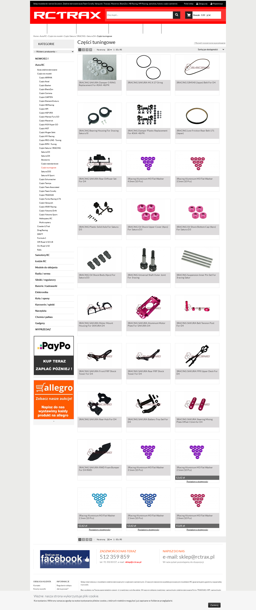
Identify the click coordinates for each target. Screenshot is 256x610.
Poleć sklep (188, 4)
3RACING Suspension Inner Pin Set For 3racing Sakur (196, 276)
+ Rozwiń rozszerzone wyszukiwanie (209, 43)
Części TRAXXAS (46, 195)
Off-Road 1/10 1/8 (45, 242)
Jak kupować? (62, 589)
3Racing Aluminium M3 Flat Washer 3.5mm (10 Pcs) (194, 180)
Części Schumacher (47, 179)
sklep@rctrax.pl (197, 557)
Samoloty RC (42, 255)
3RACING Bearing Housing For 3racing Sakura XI (99, 132)
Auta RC (43, 36)
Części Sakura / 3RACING (75, 36)
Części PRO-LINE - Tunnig (50, 140)
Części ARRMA (45, 77)
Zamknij (214, 605)
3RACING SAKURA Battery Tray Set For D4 (148, 421)
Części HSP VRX (46, 113)
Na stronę (101, 50)
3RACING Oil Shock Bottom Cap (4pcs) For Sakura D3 (196, 228)
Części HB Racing (46, 105)
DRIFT (40, 234)
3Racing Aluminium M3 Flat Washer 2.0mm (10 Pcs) (194, 517)
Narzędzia (40, 310)
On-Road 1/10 (43, 246)
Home (36, 36)
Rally (39, 250)
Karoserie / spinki (45, 304)
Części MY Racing (46, 136)
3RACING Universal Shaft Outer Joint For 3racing (147, 276)
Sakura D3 (45, 152)
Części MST (44, 128)
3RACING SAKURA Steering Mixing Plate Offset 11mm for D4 (194, 421)
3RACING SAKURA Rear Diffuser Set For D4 (97, 180)
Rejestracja (216, 4)
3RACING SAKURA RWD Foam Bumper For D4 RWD (99, 469)
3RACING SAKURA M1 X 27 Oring (145, 83)
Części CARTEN (46, 97)
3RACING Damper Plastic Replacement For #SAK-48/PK (147, 132)
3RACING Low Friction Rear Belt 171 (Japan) (195, 132)
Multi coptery (45, 222)
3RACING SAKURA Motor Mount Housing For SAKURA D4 (96, 324)
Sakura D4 (91, 36)
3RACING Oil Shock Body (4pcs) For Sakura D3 (97, 276)
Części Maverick (46, 121)
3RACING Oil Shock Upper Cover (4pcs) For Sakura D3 (148, 228)
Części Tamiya (45, 183)
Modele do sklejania (46, 267)
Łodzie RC (40, 261)
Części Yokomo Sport (48, 215)
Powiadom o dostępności (197, 482)
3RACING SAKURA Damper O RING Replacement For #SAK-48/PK (97, 84)
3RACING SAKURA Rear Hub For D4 (97, 419)
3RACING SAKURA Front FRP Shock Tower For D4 (97, 372)
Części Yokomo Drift (48, 211)
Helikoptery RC (45, 218)
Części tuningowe (48, 168)
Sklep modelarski (61, 28)
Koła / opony (42, 298)
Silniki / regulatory (45, 279)
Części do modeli (55, 36)
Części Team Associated (49, 187)
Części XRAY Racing (47, 207)
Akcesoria (45, 160)
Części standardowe (49, 164)
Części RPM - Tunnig (47, 144)
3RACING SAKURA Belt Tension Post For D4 (195, 324)
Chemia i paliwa (44, 317)
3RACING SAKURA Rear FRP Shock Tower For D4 (146, 372)
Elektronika (41, 292)
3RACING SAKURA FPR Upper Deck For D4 (197, 372)
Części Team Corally (47, 191)
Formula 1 (41, 238)
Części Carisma (45, 93)
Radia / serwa (42, 273)
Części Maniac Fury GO (49, 117)
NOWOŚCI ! (42, 58)
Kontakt (152, 28)
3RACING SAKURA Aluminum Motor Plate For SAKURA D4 (146, 324)
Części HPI (43, 109)
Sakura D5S (46, 171)
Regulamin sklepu (64, 585)
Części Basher (45, 85)
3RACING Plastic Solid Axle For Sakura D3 (98, 228)
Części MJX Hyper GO (48, 124)
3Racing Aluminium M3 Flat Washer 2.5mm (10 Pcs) (194, 469)
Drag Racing (42, 230)
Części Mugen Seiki (47, 132)
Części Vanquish (46, 203)
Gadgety (40, 323)
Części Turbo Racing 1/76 (50, 199)
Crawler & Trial (43, 226)
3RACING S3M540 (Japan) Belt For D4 (196, 83)
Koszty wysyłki (39, 589)
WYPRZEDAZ (43, 329)
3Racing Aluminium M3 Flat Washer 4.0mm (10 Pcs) (146, 180)
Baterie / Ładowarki (46, 286)
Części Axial (44, 81)
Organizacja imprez (92, 28)
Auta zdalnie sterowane (47, 70)
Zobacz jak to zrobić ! (126, 28)
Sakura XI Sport (47, 175)
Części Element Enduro (49, 101)
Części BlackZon (46, 89)
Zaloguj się (201, 4)
